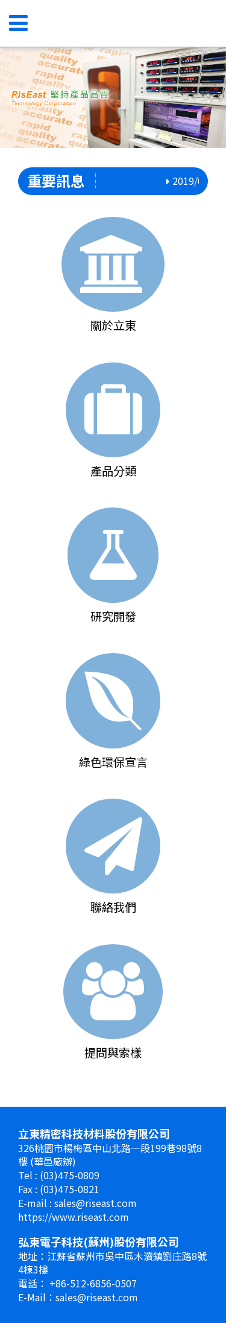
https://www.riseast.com (73, 1216)
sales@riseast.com (95, 1203)
